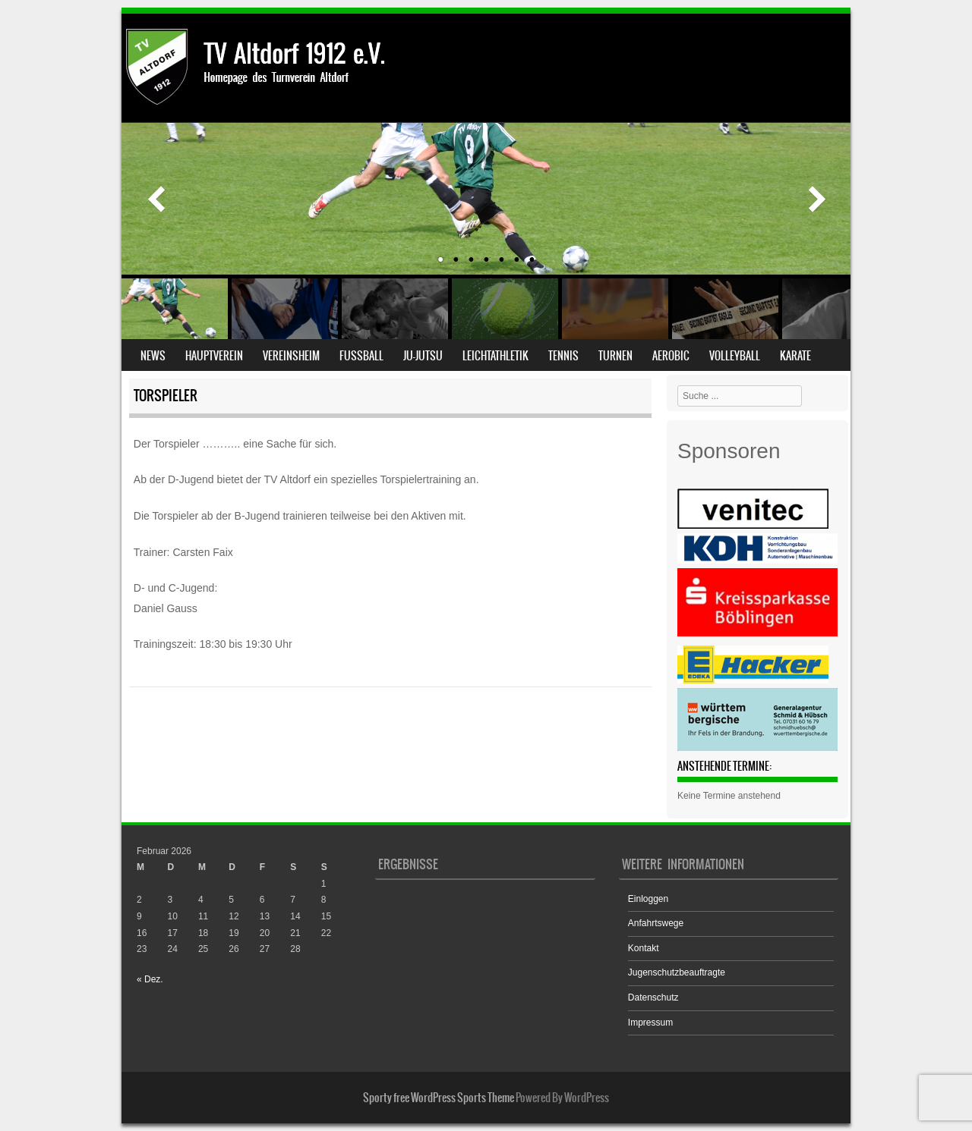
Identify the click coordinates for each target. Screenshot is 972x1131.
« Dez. (150, 979)
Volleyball (734, 355)
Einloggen (648, 899)
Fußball (361, 355)
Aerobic (671, 355)
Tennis (563, 355)
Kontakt (643, 948)
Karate (795, 355)
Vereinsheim (291, 355)
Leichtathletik (495, 355)
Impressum (650, 1022)
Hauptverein (214, 355)
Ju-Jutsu (423, 355)
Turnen (615, 355)
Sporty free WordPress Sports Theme (438, 1097)
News (153, 355)
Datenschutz (653, 997)
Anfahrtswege (655, 923)
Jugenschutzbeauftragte (676, 972)
